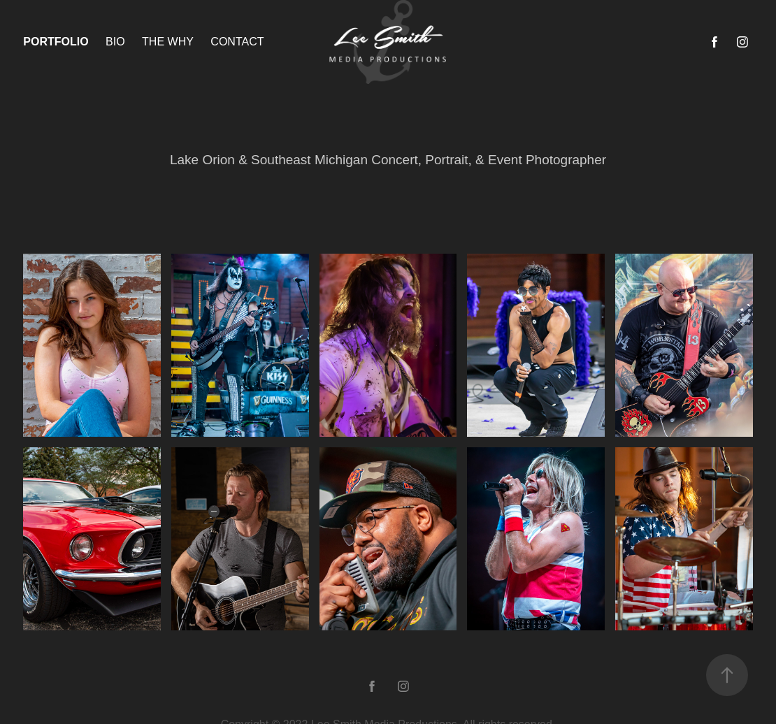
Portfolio (55, 42)
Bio (115, 42)
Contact (237, 42)
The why (168, 42)
